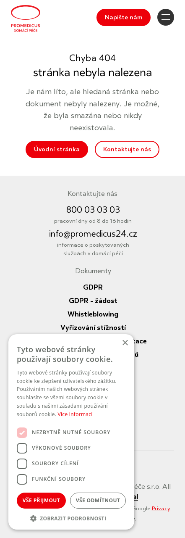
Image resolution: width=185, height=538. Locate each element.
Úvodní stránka (57, 149)
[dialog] (71, 432)
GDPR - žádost (93, 301)
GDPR (93, 287)
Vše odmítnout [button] (98, 500)
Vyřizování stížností (93, 328)
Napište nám (123, 17)
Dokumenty (93, 271)
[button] (71, 517)
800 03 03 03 (93, 210)
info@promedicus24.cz (93, 234)
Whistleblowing (93, 314)
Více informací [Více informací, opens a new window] (75, 414)
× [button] (125, 343)
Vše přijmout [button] (41, 500)
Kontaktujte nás (127, 149)
